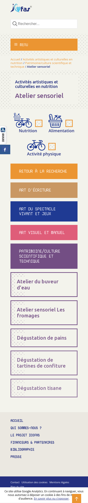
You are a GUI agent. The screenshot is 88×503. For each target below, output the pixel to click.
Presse (15, 457)
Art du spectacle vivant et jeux (37, 211)
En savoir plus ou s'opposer (51, 499)
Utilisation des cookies (34, 482)
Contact (15, 482)
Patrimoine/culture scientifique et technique (39, 256)
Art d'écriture (35, 190)
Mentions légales (59, 482)
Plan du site (17, 486)
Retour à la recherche (43, 171)
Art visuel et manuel (42, 232)
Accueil (15, 59)
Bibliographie (22, 450)
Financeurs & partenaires (32, 443)
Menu (21, 44)
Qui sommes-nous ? (25, 428)
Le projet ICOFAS (25, 435)
